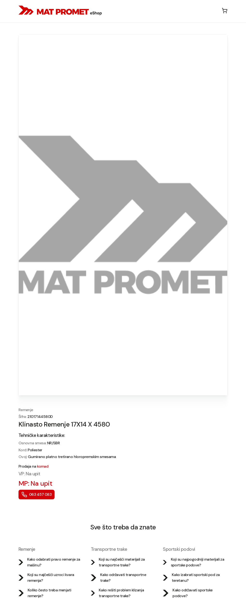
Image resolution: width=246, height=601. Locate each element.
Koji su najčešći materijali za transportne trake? (118, 562)
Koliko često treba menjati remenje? (44, 593)
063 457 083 (36, 494)
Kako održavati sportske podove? (187, 593)
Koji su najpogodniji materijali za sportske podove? (193, 562)
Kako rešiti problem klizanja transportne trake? (117, 593)
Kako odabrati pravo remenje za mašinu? (49, 562)
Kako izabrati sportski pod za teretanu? (191, 577)
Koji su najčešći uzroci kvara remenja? (46, 577)
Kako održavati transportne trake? (118, 577)
